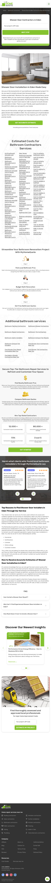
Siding (5, 829)
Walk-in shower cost (38, 229)
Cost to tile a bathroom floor (38, 205)
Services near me (18, 861)
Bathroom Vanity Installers (13, 338)
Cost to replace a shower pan (39, 190)
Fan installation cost (38, 213)
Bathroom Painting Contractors (15, 326)
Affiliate (4, 842)
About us (20, 842)
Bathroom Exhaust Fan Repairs (38, 338)
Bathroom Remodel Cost (9, 158)
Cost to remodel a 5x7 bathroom (39, 174)
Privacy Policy (22, 852)
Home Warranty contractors (35, 833)
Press (35, 849)
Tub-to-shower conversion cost (38, 225)
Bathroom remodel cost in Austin (11, 171)
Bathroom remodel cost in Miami (11, 227)
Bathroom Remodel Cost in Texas (24, 193)
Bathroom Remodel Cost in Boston (10, 176)
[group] (25, 648)
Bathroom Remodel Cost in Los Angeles (10, 217)
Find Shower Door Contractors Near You (38, 344)
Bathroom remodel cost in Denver (11, 201)
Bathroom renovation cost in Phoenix (25, 204)
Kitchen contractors (33, 822)
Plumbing (6, 833)
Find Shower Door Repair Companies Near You (13, 350)
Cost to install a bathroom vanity (38, 154)
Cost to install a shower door (38, 162)
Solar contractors (8, 819)
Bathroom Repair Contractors (14, 332)
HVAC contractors (8, 826)
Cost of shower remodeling (24, 221)
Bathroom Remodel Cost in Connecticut (10, 192)
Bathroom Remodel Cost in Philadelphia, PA (24, 161)
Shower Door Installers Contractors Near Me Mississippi (36, 10)
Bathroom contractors (14, 10)
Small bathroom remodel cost (38, 217)
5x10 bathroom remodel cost (10, 154)
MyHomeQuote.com (9, 879)
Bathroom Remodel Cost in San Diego (24, 172)
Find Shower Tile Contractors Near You (37, 350)
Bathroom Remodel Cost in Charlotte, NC (10, 187)
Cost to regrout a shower (39, 170)
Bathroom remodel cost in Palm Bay (25, 156)
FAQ (3, 849)
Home (4, 10)
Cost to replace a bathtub (39, 182)
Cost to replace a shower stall (39, 194)
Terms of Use (21, 849)
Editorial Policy (37, 852)
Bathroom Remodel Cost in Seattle (24, 188)
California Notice (38, 842)
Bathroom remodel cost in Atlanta (11, 167)
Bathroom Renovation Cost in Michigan (25, 199)
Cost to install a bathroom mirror (24, 233)
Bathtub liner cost (25, 212)
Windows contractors (33, 815)
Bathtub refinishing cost (25, 217)
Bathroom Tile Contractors (37, 332)
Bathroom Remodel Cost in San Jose (24, 183)
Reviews (4, 852)
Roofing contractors (9, 815)
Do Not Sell (36, 845)
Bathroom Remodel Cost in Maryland (10, 222)
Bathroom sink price (24, 209)
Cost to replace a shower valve (39, 197)
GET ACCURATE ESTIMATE (25, 123)
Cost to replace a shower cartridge (39, 186)
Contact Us (21, 845)
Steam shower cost (38, 221)
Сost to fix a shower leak (37, 233)
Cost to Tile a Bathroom (37, 201)
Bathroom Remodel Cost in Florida (10, 206)
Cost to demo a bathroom (24, 229)
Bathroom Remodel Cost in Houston (10, 211)
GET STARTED (25, 450)
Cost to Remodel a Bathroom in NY (39, 178)
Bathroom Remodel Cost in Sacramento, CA (24, 166)
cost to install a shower (38, 158)
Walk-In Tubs (31, 829)
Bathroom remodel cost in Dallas (11, 197)
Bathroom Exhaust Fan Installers (12, 344)
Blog (3, 845)
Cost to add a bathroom (23, 225)
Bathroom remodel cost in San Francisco (25, 177)
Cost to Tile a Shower (37, 209)
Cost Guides (5, 861)
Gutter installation (32, 819)
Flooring (29, 826)
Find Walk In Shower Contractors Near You (12, 356)
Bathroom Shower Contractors (38, 326)
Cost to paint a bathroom (38, 166)
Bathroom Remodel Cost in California (10, 181)
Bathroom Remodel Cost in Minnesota (10, 231)
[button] (17, 494)
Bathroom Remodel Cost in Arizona (10, 163)
